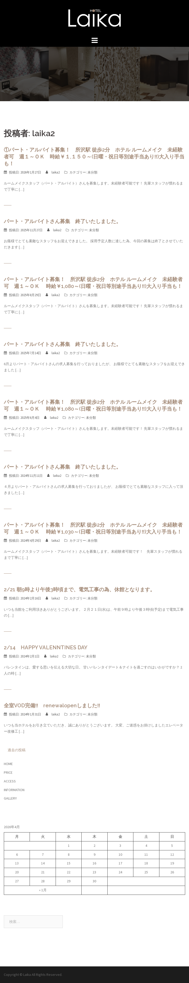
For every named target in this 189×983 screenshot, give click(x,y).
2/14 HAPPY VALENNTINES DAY (45, 647)
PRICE (8, 772)
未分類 (92, 172)
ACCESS (10, 781)
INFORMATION (14, 790)
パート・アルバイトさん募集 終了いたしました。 (62, 221)
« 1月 (43, 890)
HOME (8, 763)
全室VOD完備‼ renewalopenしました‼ (52, 705)
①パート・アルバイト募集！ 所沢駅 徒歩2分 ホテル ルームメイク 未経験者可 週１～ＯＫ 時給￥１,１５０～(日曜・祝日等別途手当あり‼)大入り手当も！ (94, 157)
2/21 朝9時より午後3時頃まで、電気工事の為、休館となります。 (79, 589)
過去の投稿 (17, 750)
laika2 (56, 172)
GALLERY (10, 798)
